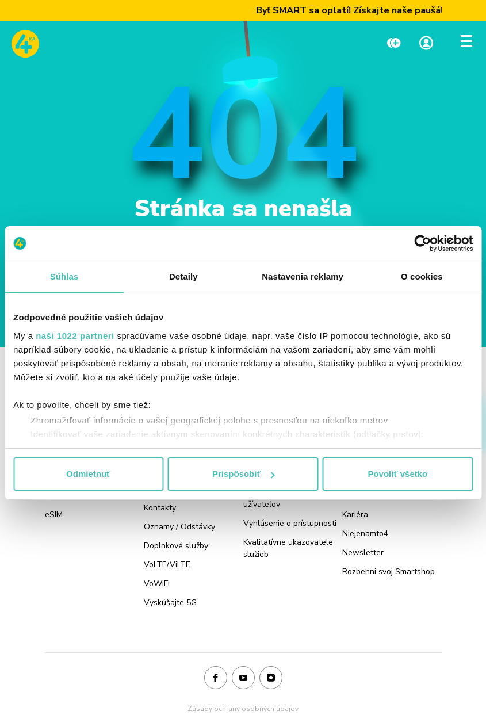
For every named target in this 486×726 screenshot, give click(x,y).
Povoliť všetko (397, 474)
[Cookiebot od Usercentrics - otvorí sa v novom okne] (422, 243)
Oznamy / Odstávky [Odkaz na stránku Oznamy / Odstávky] (179, 526)
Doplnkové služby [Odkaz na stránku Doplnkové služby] (176, 545)
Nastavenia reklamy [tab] (302, 276)
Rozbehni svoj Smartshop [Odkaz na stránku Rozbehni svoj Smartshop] (388, 571)
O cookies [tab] (422, 276)
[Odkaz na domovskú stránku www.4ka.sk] (25, 44)
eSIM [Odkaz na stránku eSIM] (54, 514)
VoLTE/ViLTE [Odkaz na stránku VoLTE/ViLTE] (167, 564)
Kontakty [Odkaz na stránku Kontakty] (160, 507)
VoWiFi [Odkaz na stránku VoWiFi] (157, 583)
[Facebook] (215, 678)
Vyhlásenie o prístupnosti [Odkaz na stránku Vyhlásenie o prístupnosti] (289, 523)
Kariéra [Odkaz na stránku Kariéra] (355, 514)
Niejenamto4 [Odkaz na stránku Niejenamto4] (365, 533)
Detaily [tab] (183, 276)
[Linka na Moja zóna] (426, 44)
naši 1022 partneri (75, 336)
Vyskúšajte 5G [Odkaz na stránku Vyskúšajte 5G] (170, 602)
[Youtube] (243, 678)
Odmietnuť (88, 474)
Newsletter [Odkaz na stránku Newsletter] (363, 552)
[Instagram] (270, 678)
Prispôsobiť (243, 474)
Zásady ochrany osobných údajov (243, 708)
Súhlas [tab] (64, 276)
